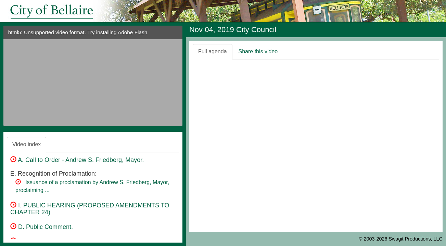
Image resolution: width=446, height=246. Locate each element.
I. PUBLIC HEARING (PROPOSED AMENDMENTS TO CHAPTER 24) (89, 209)
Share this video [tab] (258, 51)
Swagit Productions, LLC (415, 239)
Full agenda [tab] (212, 51)
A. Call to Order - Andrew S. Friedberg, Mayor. (77, 159)
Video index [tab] (26, 144)
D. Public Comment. (41, 226)
